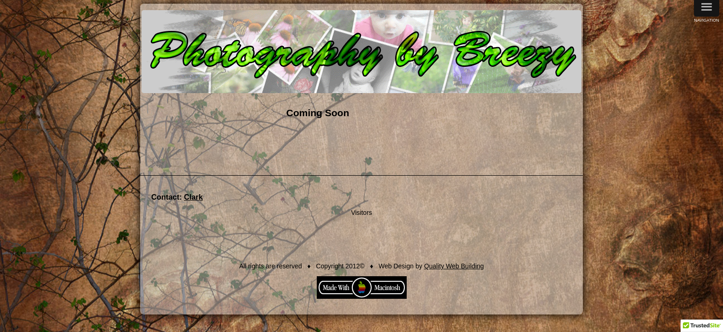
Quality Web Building (454, 266)
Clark (188, 197)
